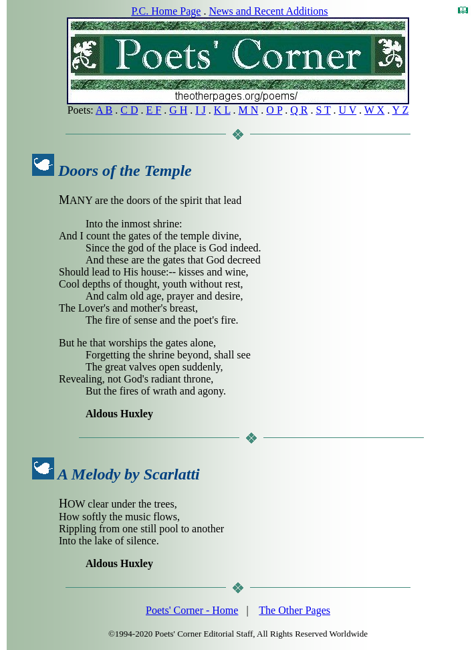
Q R (299, 110)
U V (348, 110)
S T (323, 110)
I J (200, 110)
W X (374, 110)
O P (274, 110)
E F (154, 110)
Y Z (400, 110)
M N (249, 110)
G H (178, 110)
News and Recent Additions (268, 11)
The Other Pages (294, 610)
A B (104, 110)
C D (129, 110)
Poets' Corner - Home (192, 610)
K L (222, 110)
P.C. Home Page (166, 11)
